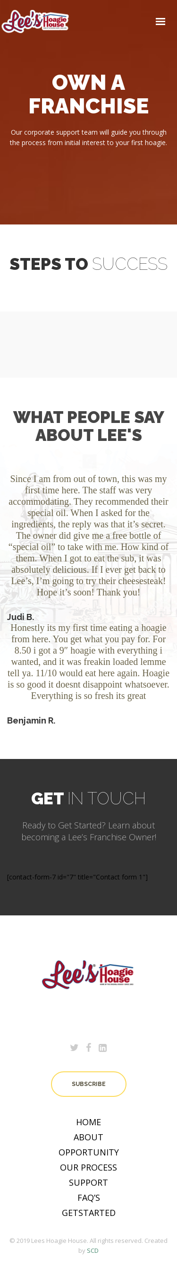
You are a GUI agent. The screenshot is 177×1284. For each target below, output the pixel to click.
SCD (93, 1250)
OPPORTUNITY (89, 1152)
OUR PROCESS (88, 1167)
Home (88, 1122)
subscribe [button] (89, 1084)
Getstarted (89, 1212)
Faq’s (88, 1197)
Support (88, 1182)
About (88, 1137)
